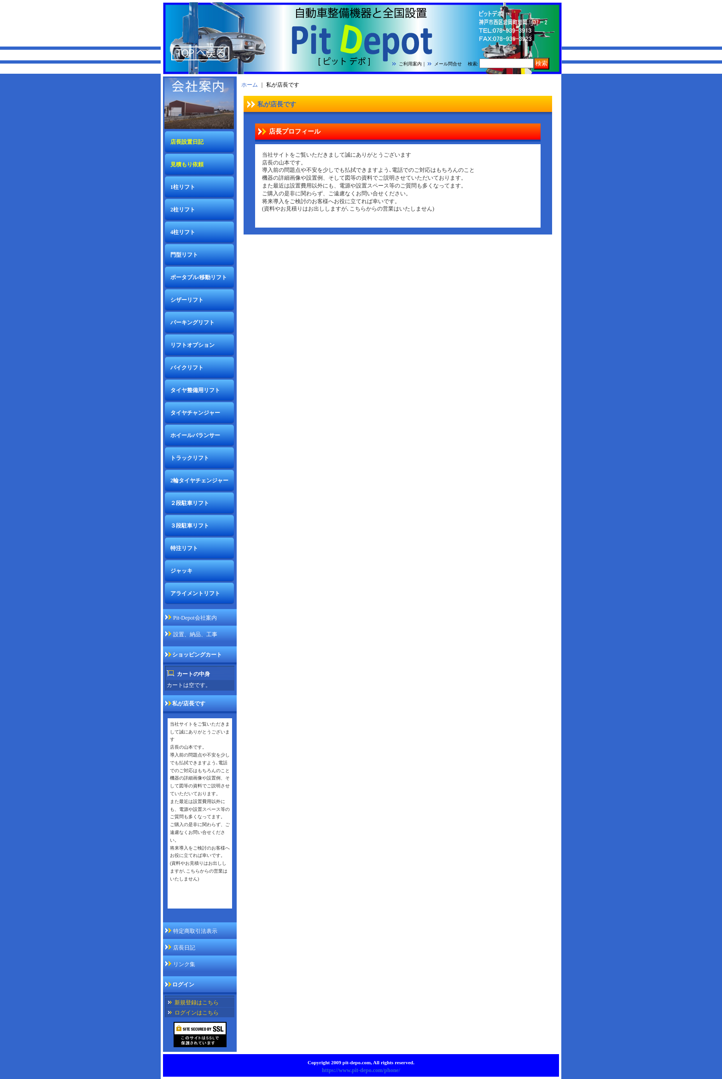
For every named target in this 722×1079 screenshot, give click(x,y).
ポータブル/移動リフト (198, 277)
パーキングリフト (192, 322)
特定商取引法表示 (195, 931)
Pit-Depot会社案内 (195, 618)
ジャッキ (181, 571)
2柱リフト (182, 209)
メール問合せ (448, 63)
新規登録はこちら (197, 1002)
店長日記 (184, 947)
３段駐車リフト (189, 525)
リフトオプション (192, 345)
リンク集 (184, 964)
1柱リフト (182, 187)
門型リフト (184, 255)
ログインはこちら (197, 1012)
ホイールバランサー (195, 435)
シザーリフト (187, 300)
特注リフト (184, 548)
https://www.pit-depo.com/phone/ (361, 1070)
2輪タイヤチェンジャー (199, 480)
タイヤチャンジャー (195, 413)
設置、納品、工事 (195, 634)
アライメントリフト (195, 593)
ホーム (249, 85)
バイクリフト (187, 367)
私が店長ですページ (195, 902)
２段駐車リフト (189, 503)
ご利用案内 (410, 63)
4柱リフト (182, 232)
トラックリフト (189, 458)
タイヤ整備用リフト (195, 390)
